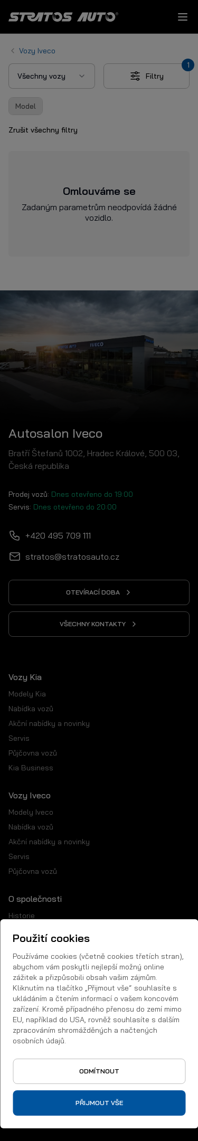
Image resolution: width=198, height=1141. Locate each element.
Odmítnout (99, 1071)
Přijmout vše (99, 1103)
